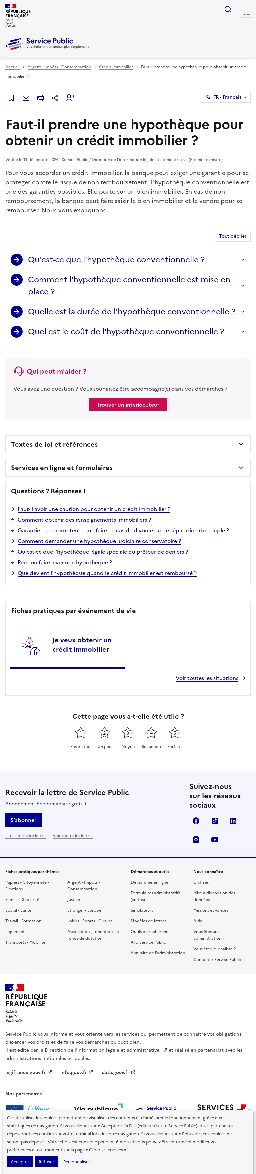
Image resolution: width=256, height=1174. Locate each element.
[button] (70, 98)
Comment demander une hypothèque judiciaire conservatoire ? (99, 541)
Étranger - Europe (84, 910)
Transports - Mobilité (25, 942)
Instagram (196, 839)
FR (227, 97)
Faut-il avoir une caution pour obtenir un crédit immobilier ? (94, 509)
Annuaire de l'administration (158, 953)
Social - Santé (18, 910)
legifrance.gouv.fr (28, 1072)
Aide (197, 921)
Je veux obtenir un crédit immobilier (81, 644)
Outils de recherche (149, 932)
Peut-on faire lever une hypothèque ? (65, 562)
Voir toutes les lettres (73, 836)
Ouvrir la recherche (228, 9)
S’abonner (23, 820)
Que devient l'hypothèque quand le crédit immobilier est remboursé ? (107, 573)
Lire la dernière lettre (25, 836)
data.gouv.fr (119, 1072)
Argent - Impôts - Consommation (59, 67)
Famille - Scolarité (22, 900)
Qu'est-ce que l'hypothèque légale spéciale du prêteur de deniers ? (103, 552)
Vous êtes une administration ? (208, 935)
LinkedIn (233, 821)
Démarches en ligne (149, 882)
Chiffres (201, 882)
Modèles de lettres (148, 921)
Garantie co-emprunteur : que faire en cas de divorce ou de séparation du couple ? (123, 530)
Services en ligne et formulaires (62, 468)
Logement (15, 932)
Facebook (196, 821)
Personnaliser (76, 1162)
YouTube (214, 839)
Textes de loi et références (54, 444)
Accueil (12, 67)
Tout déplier (233, 236)
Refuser (46, 1162)
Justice (73, 900)
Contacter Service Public (217, 960)
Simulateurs (142, 910)
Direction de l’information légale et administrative (106, 1050)
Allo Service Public (148, 942)
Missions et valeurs (210, 910)
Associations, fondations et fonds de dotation (93, 935)
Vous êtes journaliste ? (214, 949)
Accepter (20, 1162)
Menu (246, 14)
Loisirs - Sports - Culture (90, 921)
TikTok (214, 821)
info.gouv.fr (77, 1072)
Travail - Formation (23, 921)
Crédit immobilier (116, 67)
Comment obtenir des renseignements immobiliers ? (84, 520)
